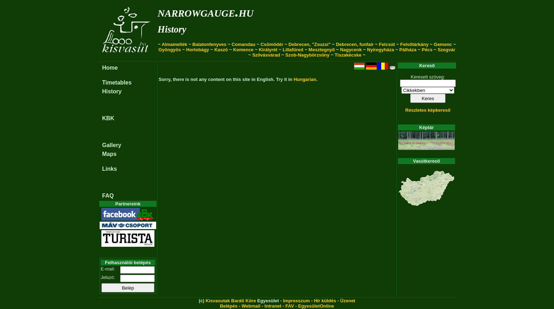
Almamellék (174, 44)
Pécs (427, 49)
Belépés (228, 306)
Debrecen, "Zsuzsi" (310, 44)
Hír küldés (325, 300)
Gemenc (443, 44)
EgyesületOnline (316, 306)
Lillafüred (293, 49)
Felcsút (387, 44)
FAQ (108, 196)
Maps (109, 154)
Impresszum (296, 300)
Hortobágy (197, 49)
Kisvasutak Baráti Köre (231, 300)
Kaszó (221, 49)
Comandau (243, 44)
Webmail (251, 306)
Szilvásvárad (266, 55)
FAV (289, 306)
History (172, 29)
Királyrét (268, 49)
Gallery (111, 145)
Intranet (273, 306)
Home (110, 68)
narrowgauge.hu (205, 12)
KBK (108, 118)
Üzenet (347, 300)
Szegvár (446, 49)
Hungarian (305, 79)
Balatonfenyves (209, 44)
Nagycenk (351, 49)
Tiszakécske (348, 55)
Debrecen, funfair (355, 44)
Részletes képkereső (427, 110)
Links (109, 169)
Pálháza (407, 49)
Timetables (116, 83)
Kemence (243, 49)
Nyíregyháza (380, 49)
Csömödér (271, 44)
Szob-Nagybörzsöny (307, 55)
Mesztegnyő (321, 49)
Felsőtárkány (414, 44)
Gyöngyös (169, 49)
